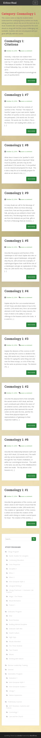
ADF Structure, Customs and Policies (17, 707)
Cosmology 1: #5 (16, 241)
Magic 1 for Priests (15, 596)
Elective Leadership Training (18, 665)
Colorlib (19, 736)
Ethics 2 (11, 577)
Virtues (11, 654)
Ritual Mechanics (15, 601)
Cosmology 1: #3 (16, 339)
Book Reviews (14, 620)
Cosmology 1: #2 (16, 387)
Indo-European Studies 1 (17, 687)
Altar (10, 616)
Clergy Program (13, 552)
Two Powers (13, 650)
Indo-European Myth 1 (17, 682)
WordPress (33, 736)
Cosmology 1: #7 (16, 95)
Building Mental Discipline (18, 624)
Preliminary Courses (15, 702)
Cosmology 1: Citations (14, 42)
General (10, 670)
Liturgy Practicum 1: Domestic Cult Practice (19, 591)
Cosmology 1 (13, 712)
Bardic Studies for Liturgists (18, 556)
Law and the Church (16, 716)
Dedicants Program (15, 612)
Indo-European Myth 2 (17, 582)
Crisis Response (14, 564)
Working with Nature (16, 659)
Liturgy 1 (12, 691)
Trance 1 (12, 605)
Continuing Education (16, 560)
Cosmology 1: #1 (16, 490)
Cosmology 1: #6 (16, 440)
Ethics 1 (11, 573)
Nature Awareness (15, 695)
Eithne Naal (10, 2)
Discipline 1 (13, 569)
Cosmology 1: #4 (16, 291)
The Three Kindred (15, 646)
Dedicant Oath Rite (15, 629)
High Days (12, 637)
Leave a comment (26, 51)
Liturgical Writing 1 (15, 586)
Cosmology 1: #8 (16, 145)
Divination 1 (13, 678)
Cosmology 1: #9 (16, 193)
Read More (31, 81)
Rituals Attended (15, 641)
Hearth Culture (14, 633)
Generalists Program (15, 674)
